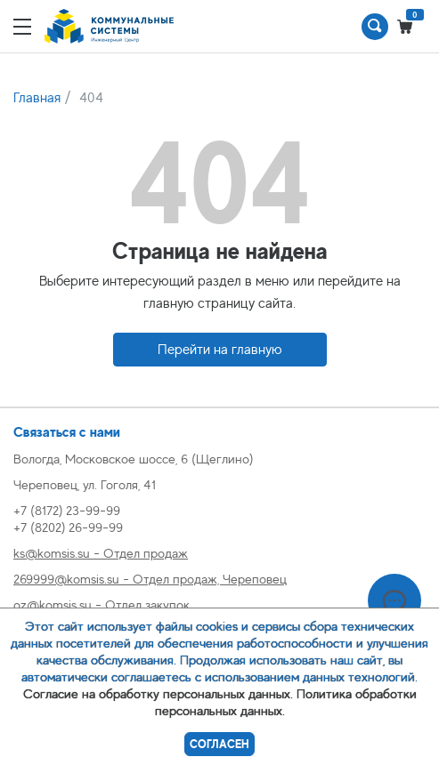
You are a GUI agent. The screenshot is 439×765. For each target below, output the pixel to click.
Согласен (219, 744)
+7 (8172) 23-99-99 (66, 510)
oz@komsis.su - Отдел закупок (101, 604)
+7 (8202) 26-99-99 (68, 527)
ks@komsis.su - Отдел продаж (100, 552)
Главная (37, 98)
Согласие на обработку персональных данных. (158, 693)
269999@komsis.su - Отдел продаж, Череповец (150, 578)
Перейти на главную (220, 350)
